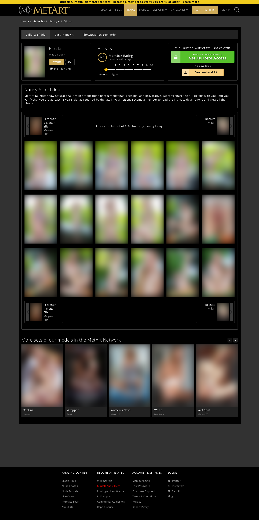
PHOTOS (130, 9)
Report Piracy (140, 507)
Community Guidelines (111, 501)
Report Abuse (105, 507)
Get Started (205, 10)
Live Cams (68, 496)
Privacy (136, 501)
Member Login (141, 480)
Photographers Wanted (111, 491)
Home (25, 21)
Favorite (56, 62)
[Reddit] (174, 491)
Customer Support (143, 491)
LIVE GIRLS (160, 9)
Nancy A (54, 21)
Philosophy (104, 496)
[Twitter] (174, 481)
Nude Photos (70, 486)
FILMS (118, 9)
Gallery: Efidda (36, 34)
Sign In (226, 9)
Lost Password (141, 486)
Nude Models (70, 491)
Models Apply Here (108, 486)
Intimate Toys (70, 501)
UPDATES (106, 9)
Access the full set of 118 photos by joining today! (129, 126)
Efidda (55, 49)
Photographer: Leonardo (99, 34)
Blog (170, 496)
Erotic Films (69, 480)
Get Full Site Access (202, 57)
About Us (67, 507)
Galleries (39, 21)
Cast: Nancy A (64, 34)
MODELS (144, 9)
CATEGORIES (179, 9)
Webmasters (104, 480)
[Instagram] (176, 486)
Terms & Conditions (144, 496)
